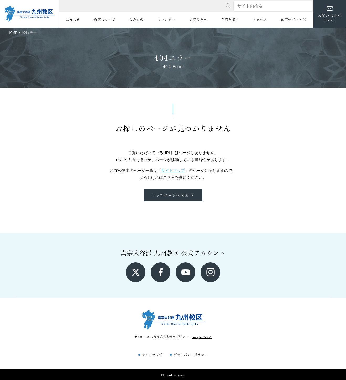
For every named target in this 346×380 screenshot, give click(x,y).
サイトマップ (173, 170)
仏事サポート (294, 19)
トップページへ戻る (173, 195)
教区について (104, 19)
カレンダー (166, 19)
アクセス (260, 19)
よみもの (136, 19)
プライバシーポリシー (191, 354)
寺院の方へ (198, 19)
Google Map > (202, 336)
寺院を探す (230, 19)
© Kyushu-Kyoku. (173, 374)
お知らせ (73, 19)
